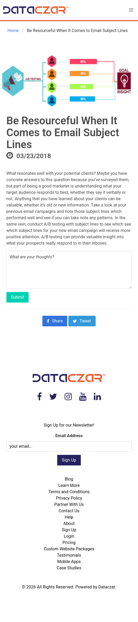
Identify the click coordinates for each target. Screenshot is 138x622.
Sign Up (69, 529)
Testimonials (69, 555)
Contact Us (69, 510)
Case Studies (69, 567)
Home (12, 30)
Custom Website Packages (69, 548)
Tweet (82, 320)
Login (69, 536)
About (69, 523)
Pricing (69, 542)
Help (69, 517)
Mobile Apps (69, 561)
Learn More (69, 485)
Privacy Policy (69, 498)
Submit (17, 297)
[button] (131, 10)
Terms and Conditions (69, 491)
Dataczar (106, 586)
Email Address (69, 435)
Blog (69, 479)
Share (55, 320)
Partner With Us (69, 504)
